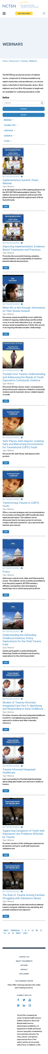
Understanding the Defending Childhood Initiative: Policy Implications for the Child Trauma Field (22, 639)
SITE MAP (24, 965)
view (5, 206)
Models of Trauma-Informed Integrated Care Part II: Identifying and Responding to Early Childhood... (24, 705)
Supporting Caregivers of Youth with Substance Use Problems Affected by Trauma (23, 834)
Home (5, 61)
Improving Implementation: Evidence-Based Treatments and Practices (24, 248)
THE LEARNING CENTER (24, 981)
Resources (14, 61)
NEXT (18, 933)
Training (24, 61)
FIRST (6, 930)
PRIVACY (24, 969)
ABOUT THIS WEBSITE (24, 961)
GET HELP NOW (24, 13)
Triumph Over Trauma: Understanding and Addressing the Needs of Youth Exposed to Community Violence (24, 377)
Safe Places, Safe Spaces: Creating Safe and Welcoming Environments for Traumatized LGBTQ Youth (23, 444)
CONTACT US (24, 957)
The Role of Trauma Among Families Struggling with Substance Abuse (24, 896)
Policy (6, 571)
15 (13, 933)
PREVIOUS (15, 930)
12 (41, 930)
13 (4, 933)
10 (32, 930)
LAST (25, 933)
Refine (6, 97)
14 (9, 933)
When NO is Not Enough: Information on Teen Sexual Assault (24, 309)
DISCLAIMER (24, 974)
